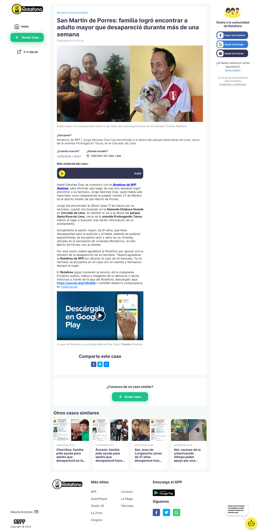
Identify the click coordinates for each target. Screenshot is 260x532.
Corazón (127, 491)
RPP (93, 491)
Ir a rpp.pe (27, 52)
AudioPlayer (99, 499)
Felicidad (127, 506)
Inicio (21, 26)
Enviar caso (130, 397)
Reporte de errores (21, 511)
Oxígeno (96, 520)
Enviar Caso (27, 37)
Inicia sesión (232, 70)
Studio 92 (97, 506)
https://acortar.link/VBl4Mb (76, 283)
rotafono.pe (69, 286)
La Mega (127, 499)
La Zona (96, 513)
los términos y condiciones (232, 84)
